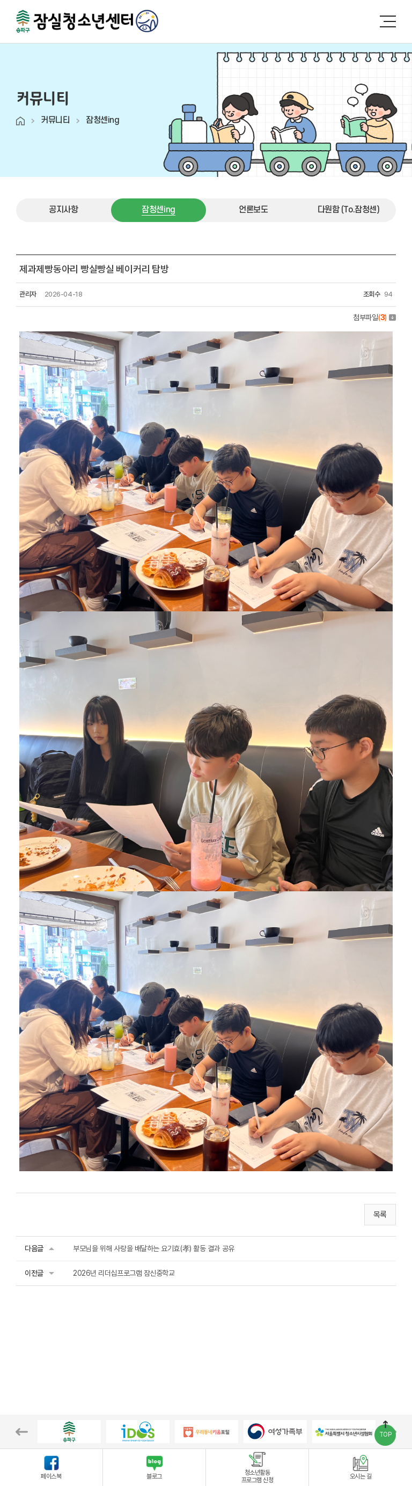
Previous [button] (21, 1432)
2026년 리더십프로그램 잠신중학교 (123, 1273)
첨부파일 (374, 317)
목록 (380, 1214)
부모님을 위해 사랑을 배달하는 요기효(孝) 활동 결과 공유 (153, 1248)
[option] (69, 1431)
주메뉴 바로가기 (0, 0)
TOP (385, 1434)
